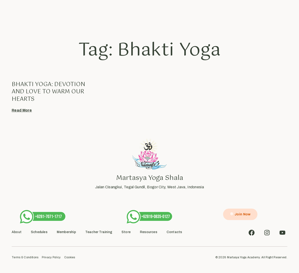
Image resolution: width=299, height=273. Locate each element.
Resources (148, 232)
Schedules (118, 14)
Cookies (69, 257)
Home (84, 14)
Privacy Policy (51, 257)
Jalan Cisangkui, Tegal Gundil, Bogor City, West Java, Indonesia (149, 187)
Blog (180, 14)
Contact (210, 14)
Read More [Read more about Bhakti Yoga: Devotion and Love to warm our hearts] (22, 110)
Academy (140, 14)
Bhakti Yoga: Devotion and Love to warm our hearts (48, 92)
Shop (194, 14)
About (99, 14)
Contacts (174, 232)
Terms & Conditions (25, 257)
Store (126, 232)
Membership (66, 232)
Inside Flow (162, 14)
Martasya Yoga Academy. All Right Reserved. (257, 257)
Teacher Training (98, 232)
